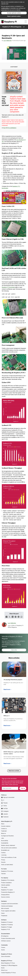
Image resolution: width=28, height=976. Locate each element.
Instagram (5, 811)
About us (3, 833)
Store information (5, 956)
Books (3, 968)
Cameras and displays (7, 906)
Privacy (3, 860)
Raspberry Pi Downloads (8, 287)
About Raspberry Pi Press (8, 963)
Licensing (3, 855)
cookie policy (5, 8)
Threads (4, 803)
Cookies (3, 852)
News (2, 824)
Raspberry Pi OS (5, 929)
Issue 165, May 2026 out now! (5, 101)
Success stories (5, 897)
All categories (4, 936)
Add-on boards (5, 908)
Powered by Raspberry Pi (8, 892)
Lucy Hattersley (7, 40)
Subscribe (14, 650)
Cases (3, 913)
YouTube (4, 808)
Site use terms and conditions (9, 848)
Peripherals (4, 915)
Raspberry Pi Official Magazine (11, 27)
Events (3, 950)
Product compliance (6, 882)
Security (3, 862)
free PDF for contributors (9, 128)
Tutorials (3, 873)
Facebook (4, 817)
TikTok (4, 806)
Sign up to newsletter (7, 797)
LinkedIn (4, 814)
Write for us (4, 970)
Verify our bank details (7, 864)
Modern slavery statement (8, 845)
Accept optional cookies (14, 13)
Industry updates (5, 885)
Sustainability (4, 843)
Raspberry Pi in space (7, 890)
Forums (3, 947)
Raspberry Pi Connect (7, 922)
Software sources (6, 941)
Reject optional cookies (14, 16)
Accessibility (4, 840)
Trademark (4, 831)
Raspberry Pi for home (7, 871)
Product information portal (8, 938)
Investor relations (5, 826)
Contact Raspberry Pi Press (8, 972)
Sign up (23, 788)
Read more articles (14, 770)
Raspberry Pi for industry (7, 880)
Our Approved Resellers (7, 836)
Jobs (2, 838)
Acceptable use (5, 850)
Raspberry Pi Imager (6, 927)
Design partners (5, 894)
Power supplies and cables (8, 911)
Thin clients (4, 887)
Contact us (4, 828)
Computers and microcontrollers (9, 903)
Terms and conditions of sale (8, 857)
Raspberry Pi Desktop (7, 924)
